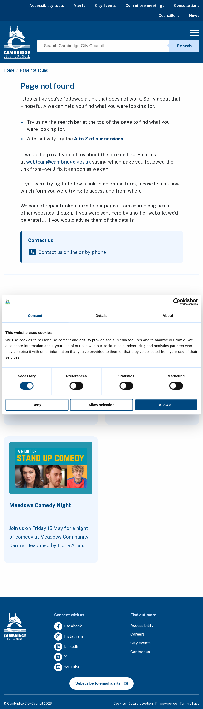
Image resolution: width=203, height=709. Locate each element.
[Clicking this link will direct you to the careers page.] (137, 634)
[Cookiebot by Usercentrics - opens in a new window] (177, 301)
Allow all (166, 405)
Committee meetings (144, 5)
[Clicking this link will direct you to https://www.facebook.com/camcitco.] (68, 626)
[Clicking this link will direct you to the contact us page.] (140, 652)
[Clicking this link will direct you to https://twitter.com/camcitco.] (60, 657)
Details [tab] (102, 315)
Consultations (186, 5)
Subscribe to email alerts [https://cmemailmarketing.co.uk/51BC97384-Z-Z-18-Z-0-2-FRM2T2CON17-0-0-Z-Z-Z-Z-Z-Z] (101, 683)
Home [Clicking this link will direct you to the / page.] (9, 70)
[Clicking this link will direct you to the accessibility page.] (141, 625)
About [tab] (168, 315)
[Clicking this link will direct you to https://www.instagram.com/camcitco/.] (68, 636)
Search (184, 45)
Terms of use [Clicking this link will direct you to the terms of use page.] (189, 703)
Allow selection (101, 405)
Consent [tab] (35, 315)
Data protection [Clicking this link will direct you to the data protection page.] (140, 703)
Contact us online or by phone (72, 252)
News (194, 15)
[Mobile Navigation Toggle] (194, 34)
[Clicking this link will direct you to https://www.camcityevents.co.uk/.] (140, 643)
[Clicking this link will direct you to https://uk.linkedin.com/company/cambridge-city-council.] (66, 647)
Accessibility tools (46, 5)
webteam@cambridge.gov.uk (58, 162)
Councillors (168, 15)
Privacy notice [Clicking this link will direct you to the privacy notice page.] (166, 703)
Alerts (79, 5)
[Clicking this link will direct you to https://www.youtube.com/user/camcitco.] (66, 667)
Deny (37, 405)
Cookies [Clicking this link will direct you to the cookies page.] (120, 703)
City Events (105, 5)
